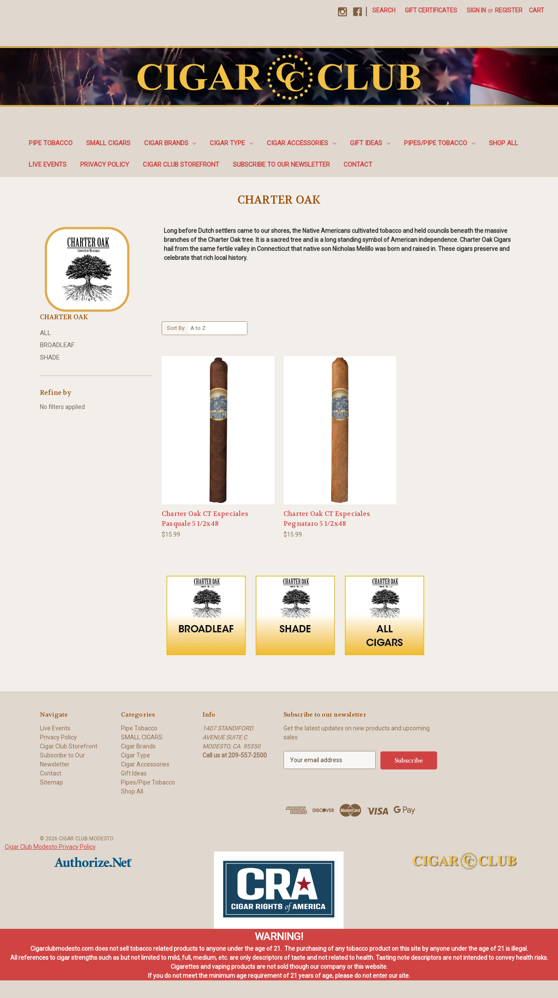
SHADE (50, 357)
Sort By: (176, 328)
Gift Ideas (370, 143)
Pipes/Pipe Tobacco (439, 143)
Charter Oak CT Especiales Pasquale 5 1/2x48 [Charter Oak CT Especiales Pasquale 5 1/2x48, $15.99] (205, 519)
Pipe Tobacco (50, 143)
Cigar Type (231, 143)
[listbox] (218, 328)
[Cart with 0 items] (536, 10)
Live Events (47, 164)
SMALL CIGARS (108, 143)
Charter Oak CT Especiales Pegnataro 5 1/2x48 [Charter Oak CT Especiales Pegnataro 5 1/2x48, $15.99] (327, 519)
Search (383, 10)
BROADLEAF (57, 345)
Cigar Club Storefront (181, 164)
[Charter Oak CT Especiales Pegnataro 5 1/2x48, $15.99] (340, 430)
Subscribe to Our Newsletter (281, 164)
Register (508, 10)
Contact (358, 164)
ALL (45, 333)
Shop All (503, 143)
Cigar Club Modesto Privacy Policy (50, 846)
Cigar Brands (170, 143)
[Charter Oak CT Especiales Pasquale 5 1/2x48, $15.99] (218, 430)
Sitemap (51, 782)
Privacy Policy (104, 164)
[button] (206, 615)
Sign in (476, 10)
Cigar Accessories (301, 143)
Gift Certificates (431, 10)
